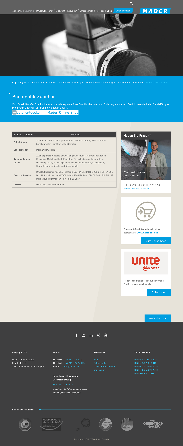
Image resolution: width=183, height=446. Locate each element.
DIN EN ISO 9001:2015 (145, 363)
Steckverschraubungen (71, 82)
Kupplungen (19, 82)
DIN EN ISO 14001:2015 (146, 366)
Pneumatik (28, 10)
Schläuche (138, 82)
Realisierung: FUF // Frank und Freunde (91, 439)
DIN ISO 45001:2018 (144, 373)
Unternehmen (86, 10)
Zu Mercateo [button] (159, 292)
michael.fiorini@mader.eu (137, 188)
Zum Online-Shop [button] (156, 240)
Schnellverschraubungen (42, 82)
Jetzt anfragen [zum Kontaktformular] (123, 10)
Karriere (100, 10)
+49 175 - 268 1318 (63, 384)
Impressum (99, 370)
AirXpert (16, 10)
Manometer (124, 82)
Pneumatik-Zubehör (157, 82)
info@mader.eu (71, 366)
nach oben (157, 318)
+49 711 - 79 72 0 (73, 359)
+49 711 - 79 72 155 (74, 363)
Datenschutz (100, 363)
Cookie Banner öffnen (104, 366)
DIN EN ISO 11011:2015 (146, 359)
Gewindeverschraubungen (101, 82)
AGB (96, 359)
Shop (109, 10)
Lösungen (72, 10)
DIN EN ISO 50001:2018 (146, 370)
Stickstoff (60, 10)
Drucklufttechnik (44, 10)
